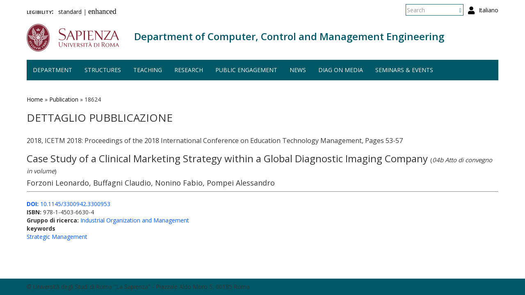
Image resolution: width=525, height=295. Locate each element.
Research (188, 70)
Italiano (488, 10)
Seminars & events (404, 70)
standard (70, 12)
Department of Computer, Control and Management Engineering (289, 36)
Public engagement (246, 70)
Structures (102, 70)
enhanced (102, 11)
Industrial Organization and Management (134, 220)
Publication (63, 99)
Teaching (147, 70)
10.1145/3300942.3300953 (68, 204)
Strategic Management (57, 237)
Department (52, 70)
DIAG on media (340, 70)
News (298, 70)
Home (35, 99)
